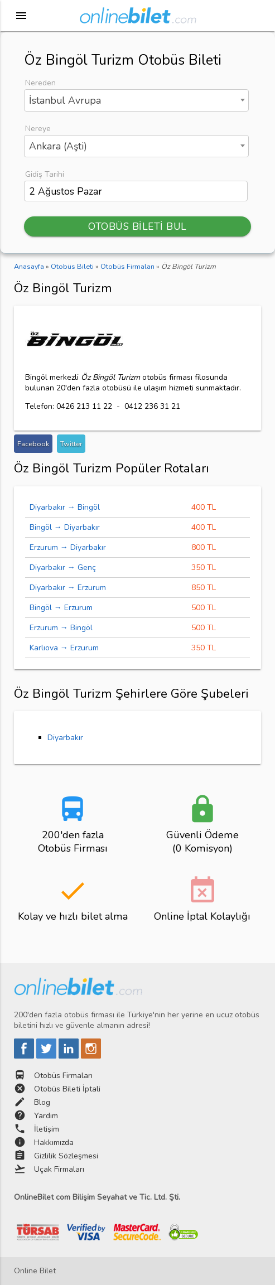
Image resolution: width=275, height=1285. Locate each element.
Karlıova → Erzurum (64, 647)
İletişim (46, 1129)
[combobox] (136, 100)
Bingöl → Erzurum (61, 607)
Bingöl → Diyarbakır (65, 527)
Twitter (71, 443)
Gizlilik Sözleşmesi (66, 1156)
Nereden (40, 83)
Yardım (46, 1115)
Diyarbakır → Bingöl (65, 507)
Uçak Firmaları (59, 1169)
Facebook (33, 443)
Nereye (38, 128)
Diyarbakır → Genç (63, 567)
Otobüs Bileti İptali (67, 1089)
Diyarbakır (65, 737)
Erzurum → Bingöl (61, 627)
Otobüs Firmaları (63, 1075)
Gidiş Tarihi (44, 174)
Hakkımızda (54, 1142)
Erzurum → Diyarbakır (68, 547)
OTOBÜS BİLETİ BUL (137, 226)
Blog (42, 1102)
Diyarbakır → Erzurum (68, 587)
